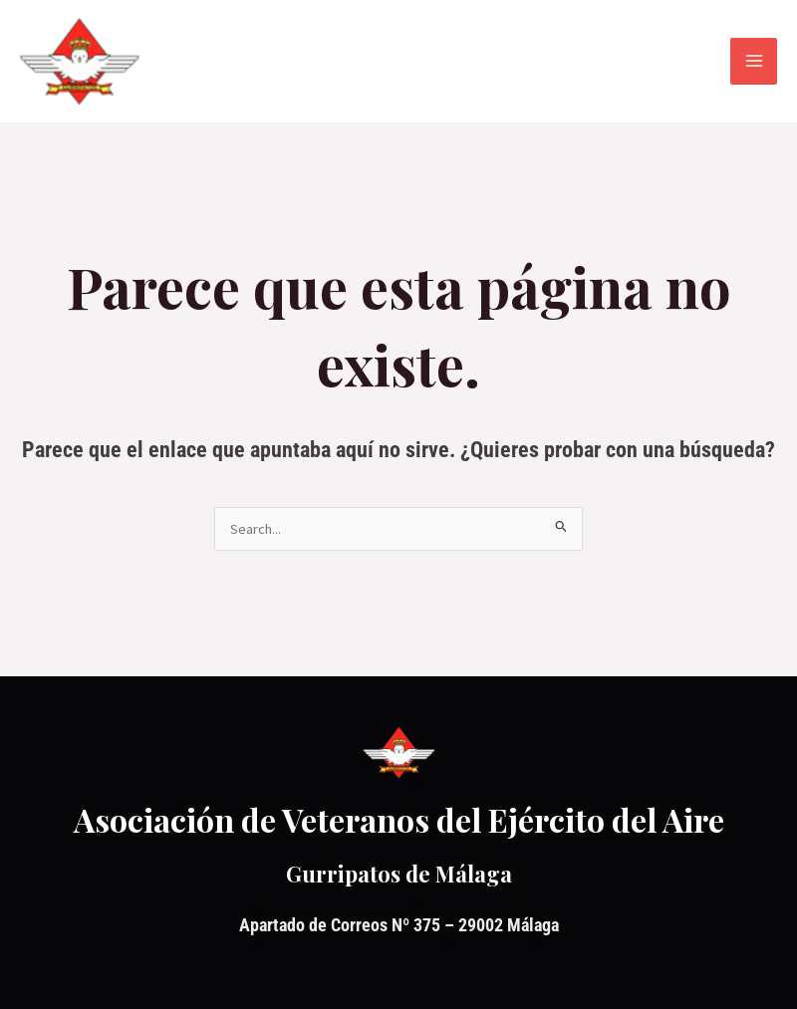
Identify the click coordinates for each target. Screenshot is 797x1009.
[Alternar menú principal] (753, 61)
